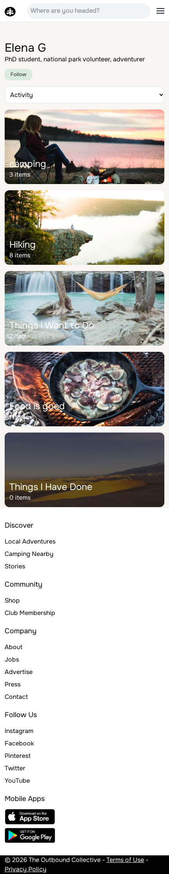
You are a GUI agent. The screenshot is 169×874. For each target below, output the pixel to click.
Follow (18, 74)
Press (13, 684)
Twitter (15, 768)
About (14, 647)
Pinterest (18, 756)
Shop (12, 600)
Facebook (19, 743)
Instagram (19, 731)
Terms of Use (125, 860)
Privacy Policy (26, 869)
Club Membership (30, 613)
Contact (16, 697)
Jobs (12, 659)
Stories (15, 566)
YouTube (17, 781)
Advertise (19, 672)
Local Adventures (30, 541)
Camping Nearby (29, 554)
